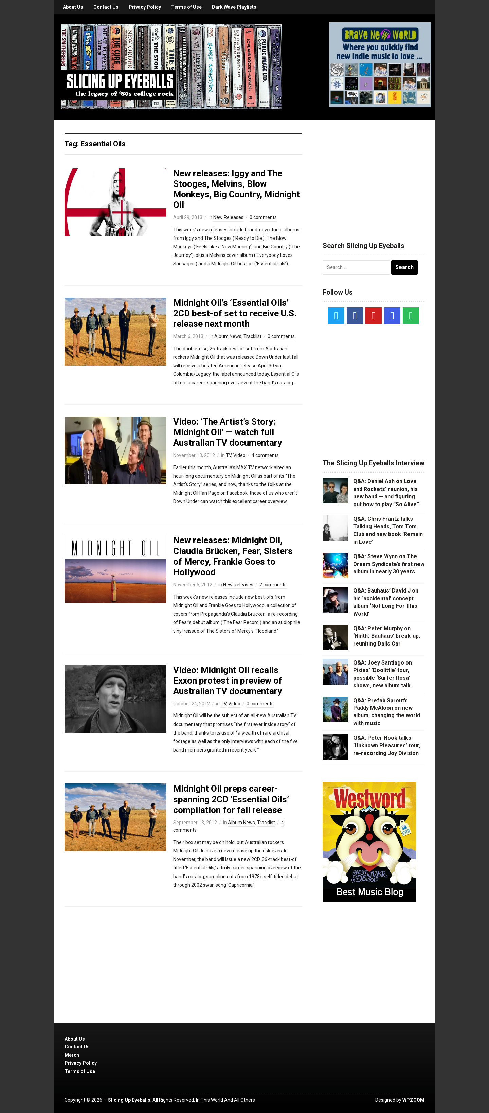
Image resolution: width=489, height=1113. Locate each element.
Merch (72, 1055)
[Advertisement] (373, 172)
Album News (227, 336)
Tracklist (252, 336)
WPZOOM (413, 1100)
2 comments (273, 584)
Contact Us (106, 7)
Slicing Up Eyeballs (129, 1100)
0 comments (263, 217)
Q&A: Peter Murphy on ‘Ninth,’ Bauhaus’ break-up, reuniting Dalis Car (386, 636)
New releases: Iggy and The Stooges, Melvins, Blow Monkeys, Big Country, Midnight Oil (236, 189)
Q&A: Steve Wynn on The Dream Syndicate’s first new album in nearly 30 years (388, 564)
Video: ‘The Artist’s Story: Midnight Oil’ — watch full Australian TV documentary (227, 432)
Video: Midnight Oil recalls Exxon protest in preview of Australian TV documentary (227, 680)
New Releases (228, 217)
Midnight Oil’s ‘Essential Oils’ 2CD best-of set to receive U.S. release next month (234, 313)
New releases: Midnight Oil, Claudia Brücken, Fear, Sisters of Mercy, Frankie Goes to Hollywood (233, 556)
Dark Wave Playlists (234, 7)
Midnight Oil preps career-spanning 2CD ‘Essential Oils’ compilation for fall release (231, 799)
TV (228, 455)
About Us (73, 7)
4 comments (265, 455)
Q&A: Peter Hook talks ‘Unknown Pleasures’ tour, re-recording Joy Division (386, 745)
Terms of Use (186, 7)
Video (239, 455)
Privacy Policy (145, 7)
